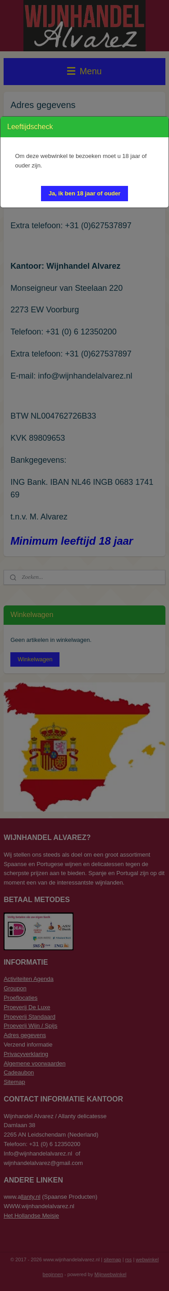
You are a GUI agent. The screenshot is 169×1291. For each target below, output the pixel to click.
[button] (84, 193)
